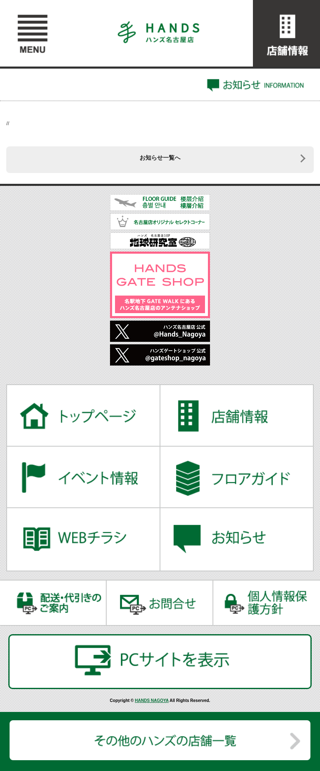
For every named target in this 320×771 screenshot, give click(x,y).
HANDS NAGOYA (152, 700)
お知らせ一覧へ (160, 157)
